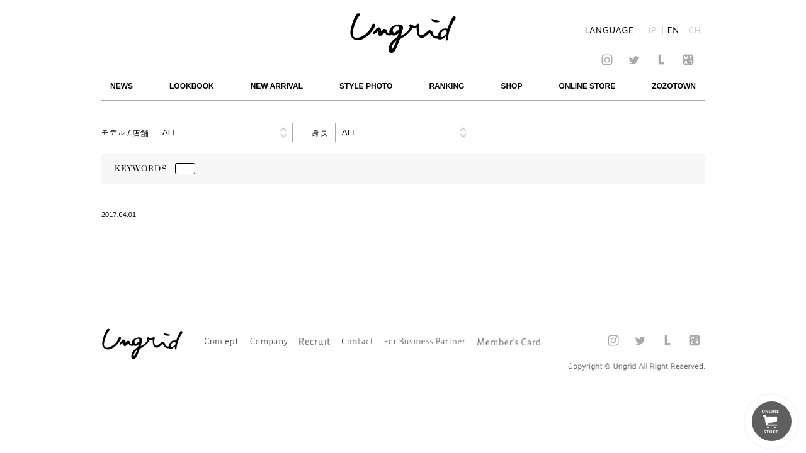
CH (694, 30)
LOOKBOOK (191, 86)
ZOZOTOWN (674, 86)
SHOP (511, 86)
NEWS (121, 86)
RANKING (446, 86)
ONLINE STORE (587, 86)
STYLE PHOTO (365, 86)
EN (673, 30)
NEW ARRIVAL (277, 86)
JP (652, 30)
